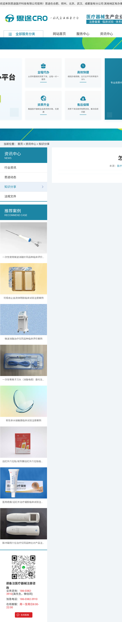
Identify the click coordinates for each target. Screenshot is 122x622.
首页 (20, 144)
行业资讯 (10, 167)
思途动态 (10, 177)
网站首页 (59, 34)
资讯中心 (106, 34)
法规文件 (10, 196)
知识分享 (44, 144)
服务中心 (82, 34)
